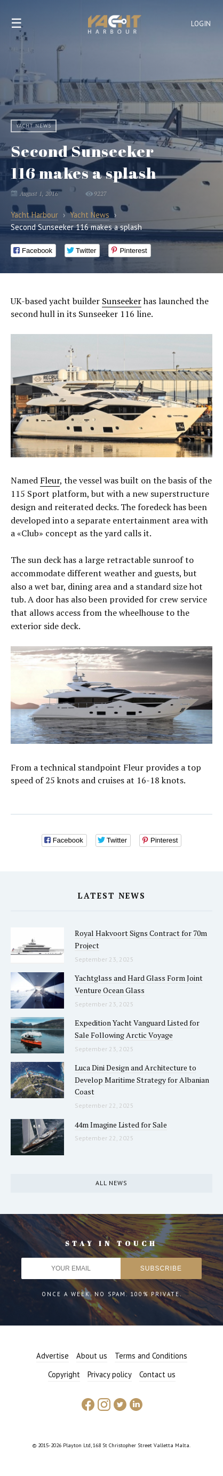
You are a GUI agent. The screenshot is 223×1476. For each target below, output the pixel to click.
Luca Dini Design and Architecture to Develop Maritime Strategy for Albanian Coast (142, 1079)
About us (91, 1356)
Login (201, 23)
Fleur (50, 480)
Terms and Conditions (151, 1356)
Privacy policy (109, 1374)
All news (111, 1183)
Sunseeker (121, 301)
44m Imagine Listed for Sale (121, 1125)
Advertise (52, 1356)
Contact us (157, 1374)
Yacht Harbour (114, 25)
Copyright (64, 1374)
